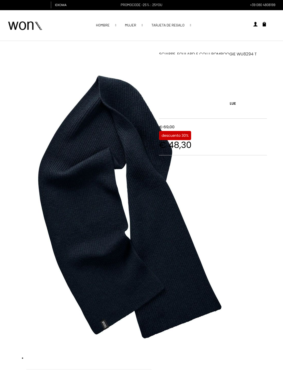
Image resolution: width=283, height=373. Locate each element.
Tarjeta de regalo (168, 25)
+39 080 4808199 (262, 5)
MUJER (130, 25)
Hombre (103, 25)
